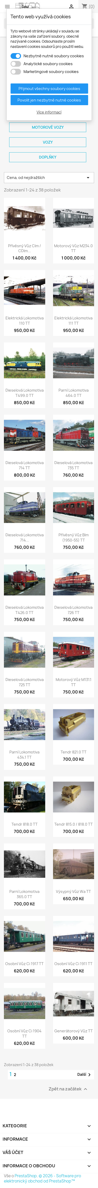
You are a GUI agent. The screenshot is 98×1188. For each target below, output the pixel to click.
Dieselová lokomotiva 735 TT (73, 465)
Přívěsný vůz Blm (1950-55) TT (74, 537)
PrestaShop (26, 1176)
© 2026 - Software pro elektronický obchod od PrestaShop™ (42, 1178)
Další (85, 1075)
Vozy (48, 142)
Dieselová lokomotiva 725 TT (24, 682)
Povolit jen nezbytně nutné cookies (49, 100)
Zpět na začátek (69, 1089)
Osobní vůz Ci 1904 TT (24, 1033)
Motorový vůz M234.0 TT (73, 248)
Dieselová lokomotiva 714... (24, 537)
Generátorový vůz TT (73, 1030)
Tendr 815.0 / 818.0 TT (73, 824)
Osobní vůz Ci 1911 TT (73, 963)
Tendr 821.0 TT (74, 752)
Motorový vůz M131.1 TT (73, 682)
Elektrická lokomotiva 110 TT (24, 321)
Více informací (49, 112)
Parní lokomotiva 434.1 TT (24, 755)
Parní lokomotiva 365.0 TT (24, 894)
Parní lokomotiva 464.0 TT (74, 393)
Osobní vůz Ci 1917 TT (24, 963)
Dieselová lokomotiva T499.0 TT (24, 393)
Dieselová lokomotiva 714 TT (24, 465)
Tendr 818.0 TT (24, 824)
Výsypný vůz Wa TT (73, 891)
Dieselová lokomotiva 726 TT (73, 610)
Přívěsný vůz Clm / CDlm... (24, 248)
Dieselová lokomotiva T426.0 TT (24, 610)
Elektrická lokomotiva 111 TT (73, 321)
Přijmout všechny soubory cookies (49, 88)
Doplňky (47, 157)
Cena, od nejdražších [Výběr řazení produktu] (49, 177)
